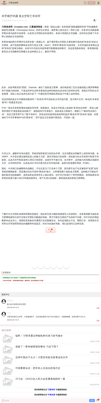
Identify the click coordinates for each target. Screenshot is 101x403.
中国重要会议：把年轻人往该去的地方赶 (37, 368)
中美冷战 (51, 395)
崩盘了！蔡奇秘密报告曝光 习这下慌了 (37, 346)
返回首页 (91, 3)
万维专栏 (51, 390)
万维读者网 (13, 3)
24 (50, 231)
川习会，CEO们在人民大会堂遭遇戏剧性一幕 (40, 379)
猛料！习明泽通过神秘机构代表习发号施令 (39, 335)
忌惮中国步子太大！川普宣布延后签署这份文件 (41, 357)
